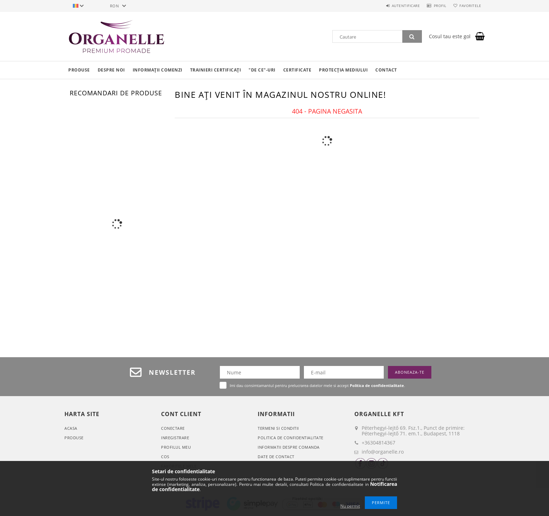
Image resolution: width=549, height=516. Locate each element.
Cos (165, 456)
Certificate (297, 70)
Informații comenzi (157, 70)
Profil (435, 5)
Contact (386, 70)
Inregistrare (175, 437)
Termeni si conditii (278, 428)
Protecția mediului (343, 70)
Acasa (70, 428)
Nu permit (350, 506)
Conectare (173, 428)
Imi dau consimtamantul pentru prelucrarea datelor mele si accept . (317, 385)
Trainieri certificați (215, 70)
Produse (79, 70)
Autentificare (397, 5)
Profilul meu (176, 447)
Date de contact (276, 456)
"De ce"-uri (262, 70)
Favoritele (468, 5)
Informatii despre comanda (289, 447)
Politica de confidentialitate (291, 437)
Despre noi (111, 70)
